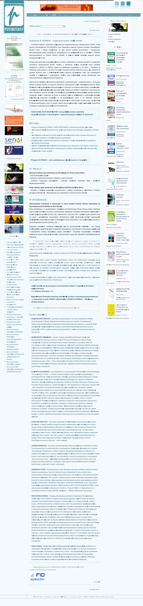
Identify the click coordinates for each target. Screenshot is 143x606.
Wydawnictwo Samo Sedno (113, 227)
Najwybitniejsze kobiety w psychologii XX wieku (122, 254)
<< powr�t (96, 582)
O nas (105, 15)
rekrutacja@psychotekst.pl (87, 297)
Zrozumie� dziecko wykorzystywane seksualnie (122, 273)
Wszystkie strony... (94, 30)
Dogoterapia (120, 162)
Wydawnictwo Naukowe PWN (114, 189)
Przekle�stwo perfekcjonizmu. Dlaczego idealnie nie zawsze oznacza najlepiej (122, 216)
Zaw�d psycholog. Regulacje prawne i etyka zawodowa (122, 181)
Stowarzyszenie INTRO (116, 15)
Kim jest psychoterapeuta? (14, 314)
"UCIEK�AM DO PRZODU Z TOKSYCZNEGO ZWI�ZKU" (15, 309)
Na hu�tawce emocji (122, 76)
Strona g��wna (33, 15)
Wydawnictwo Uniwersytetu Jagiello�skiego (121, 83)
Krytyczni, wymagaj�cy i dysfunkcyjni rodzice (122, 146)
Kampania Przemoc (133, 15)
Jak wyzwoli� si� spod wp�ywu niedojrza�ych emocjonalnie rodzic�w (122, 57)
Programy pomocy (77, 15)
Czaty (99, 15)
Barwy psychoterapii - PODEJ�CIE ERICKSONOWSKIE (13, 347)
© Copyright (75, 596)
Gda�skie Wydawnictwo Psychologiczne (117, 264)
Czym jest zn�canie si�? (14, 242)
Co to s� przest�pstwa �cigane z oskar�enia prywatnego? (13, 294)
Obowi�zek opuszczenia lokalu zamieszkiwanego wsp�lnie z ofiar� (14, 255)
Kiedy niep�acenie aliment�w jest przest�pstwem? (12, 267)
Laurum (118, 101)
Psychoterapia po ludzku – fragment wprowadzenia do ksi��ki (14, 324)
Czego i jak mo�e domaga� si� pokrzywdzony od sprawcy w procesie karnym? (15, 247)
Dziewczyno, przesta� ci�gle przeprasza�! (121, 93)
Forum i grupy (91, 15)
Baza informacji (64, 15)
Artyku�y (45, 15)
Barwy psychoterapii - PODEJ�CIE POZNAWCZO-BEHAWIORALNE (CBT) (15, 369)
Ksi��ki (53, 15)
